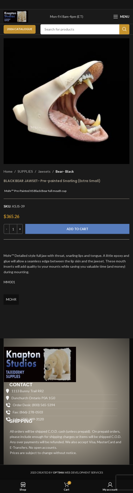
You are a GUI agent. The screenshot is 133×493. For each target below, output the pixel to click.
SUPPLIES (25, 171)
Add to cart (77, 229)
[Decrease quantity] (7, 229)
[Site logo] (16, 16)
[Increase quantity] (20, 229)
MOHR (11, 299)
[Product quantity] (13, 229)
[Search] (84, 29)
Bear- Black (65, 171)
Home (8, 171)
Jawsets (44, 171)
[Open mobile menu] (121, 16)
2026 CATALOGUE (19, 29)
